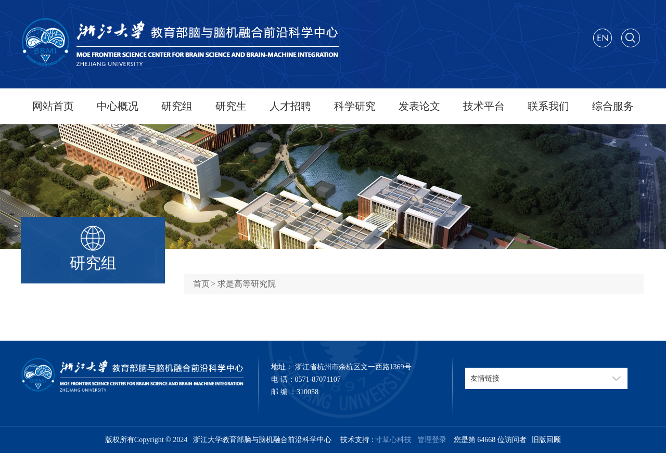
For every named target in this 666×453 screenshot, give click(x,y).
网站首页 (53, 106)
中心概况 (117, 106)
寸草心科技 (393, 440)
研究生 (231, 106)
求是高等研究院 (246, 283)
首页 (201, 283)
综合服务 (613, 106)
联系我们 (548, 106)
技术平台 (484, 106)
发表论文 (419, 106)
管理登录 (430, 440)
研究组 (177, 106)
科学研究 (355, 106)
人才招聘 (290, 106)
